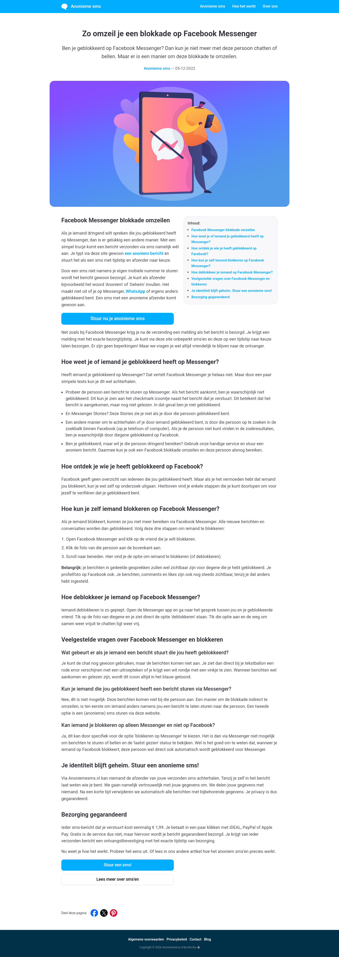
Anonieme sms (81, 7)
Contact (195, 939)
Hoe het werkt (244, 6)
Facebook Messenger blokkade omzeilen (223, 230)
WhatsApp (135, 291)
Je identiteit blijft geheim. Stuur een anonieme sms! (231, 291)
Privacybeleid (176, 939)
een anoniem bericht (144, 253)
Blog (207, 939)
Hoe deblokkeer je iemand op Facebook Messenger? (232, 272)
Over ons (270, 6)
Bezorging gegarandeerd (210, 297)
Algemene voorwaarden (146, 939)
